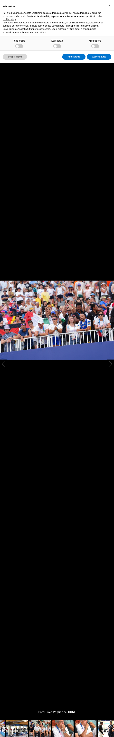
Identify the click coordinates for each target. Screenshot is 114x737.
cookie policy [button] (9, 19)
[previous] (5, 364)
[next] (108, 364)
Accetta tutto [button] (99, 56)
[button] (109, 5)
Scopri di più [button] (15, 56)
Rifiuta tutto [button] (73, 56)
